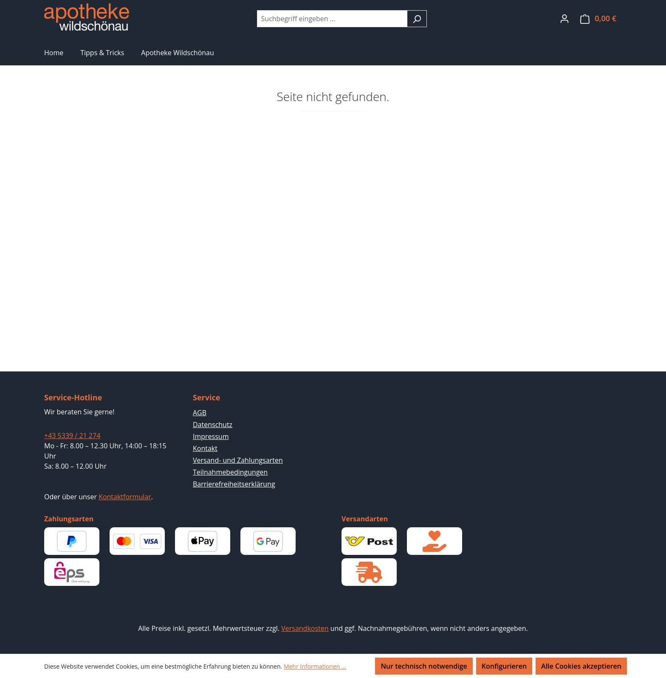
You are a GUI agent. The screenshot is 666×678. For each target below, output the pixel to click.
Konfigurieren (504, 666)
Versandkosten (304, 628)
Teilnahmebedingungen (230, 472)
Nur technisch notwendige (424, 666)
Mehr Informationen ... (315, 666)
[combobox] (332, 18)
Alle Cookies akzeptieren (581, 666)
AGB (199, 412)
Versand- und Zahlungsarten (238, 460)
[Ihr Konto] (564, 18)
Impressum (211, 436)
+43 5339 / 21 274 (72, 435)
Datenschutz (212, 424)
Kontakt (205, 448)
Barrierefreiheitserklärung (234, 484)
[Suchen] (417, 18)
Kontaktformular (125, 496)
